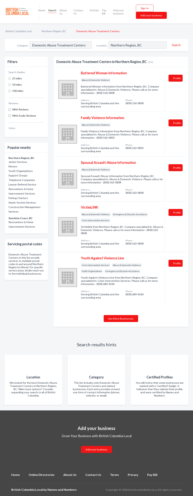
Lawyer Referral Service (22, 184)
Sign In (145, 8)
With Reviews (20, 109)
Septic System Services (22, 202)
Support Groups (18, 175)
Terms (114, 474)
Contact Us (78, 12)
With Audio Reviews (24, 115)
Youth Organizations (20, 170)
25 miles (17, 78)
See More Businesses (121, 318)
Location (101, 45)
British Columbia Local (18, 31)
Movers (12, 166)
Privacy (133, 474)
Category (22, 45)
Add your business (118, 12)
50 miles (17, 84)
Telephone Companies (21, 180)
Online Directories (41, 474)
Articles (94, 10)
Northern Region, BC (54, 31)
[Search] (175, 45)
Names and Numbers (62, 489)
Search (52, 10)
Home (41, 10)
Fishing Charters (18, 198)
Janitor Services (17, 161)
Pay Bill (104, 12)
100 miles (17, 90)
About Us (63, 12)
